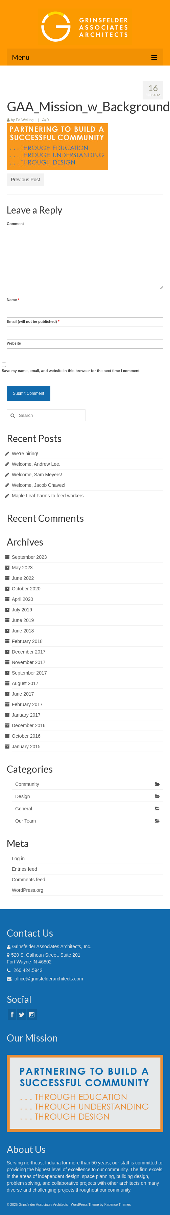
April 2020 (22, 599)
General (23, 808)
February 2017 (27, 704)
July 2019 (22, 609)
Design (22, 796)
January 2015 (26, 746)
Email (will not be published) (33, 321)
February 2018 (27, 641)
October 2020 (26, 588)
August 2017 (25, 683)
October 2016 (26, 736)
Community (27, 784)
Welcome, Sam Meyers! (37, 474)
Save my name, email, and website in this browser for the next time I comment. (71, 371)
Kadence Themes (117, 1205)
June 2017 (23, 694)
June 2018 (23, 630)
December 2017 (29, 652)
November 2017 (29, 662)
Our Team (25, 821)
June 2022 (23, 578)
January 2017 (26, 715)
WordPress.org (27, 890)
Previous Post (25, 179)
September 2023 (29, 557)
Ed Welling (24, 120)
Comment (15, 224)
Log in (18, 858)
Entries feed (24, 869)
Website (14, 343)
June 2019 (23, 620)
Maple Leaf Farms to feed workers (47, 495)
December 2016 (29, 725)
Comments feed (28, 879)
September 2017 (29, 673)
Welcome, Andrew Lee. (36, 464)
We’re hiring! (25, 453)
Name (13, 300)
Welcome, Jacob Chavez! (38, 485)
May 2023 (22, 567)
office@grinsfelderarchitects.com (45, 978)
